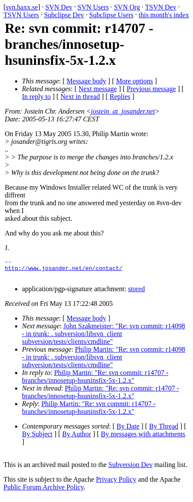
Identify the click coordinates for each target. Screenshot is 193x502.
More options (134, 81)
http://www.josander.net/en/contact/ (63, 270)
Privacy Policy (116, 483)
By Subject (37, 438)
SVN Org (127, 7)
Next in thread (80, 96)
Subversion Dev (131, 468)
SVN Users (93, 7)
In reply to (36, 96)
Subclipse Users (111, 15)
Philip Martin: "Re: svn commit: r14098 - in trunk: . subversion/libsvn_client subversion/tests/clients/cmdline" (103, 360)
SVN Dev (58, 7)
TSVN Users (21, 15)
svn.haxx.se (22, 7)
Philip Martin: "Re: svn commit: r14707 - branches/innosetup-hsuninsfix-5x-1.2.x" (95, 380)
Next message (97, 88)
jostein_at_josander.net (123, 111)
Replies (120, 96)
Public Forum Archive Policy (43, 491)
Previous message (151, 88)
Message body (86, 81)
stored (136, 292)
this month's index (164, 15)
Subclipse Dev (64, 15)
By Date (128, 430)
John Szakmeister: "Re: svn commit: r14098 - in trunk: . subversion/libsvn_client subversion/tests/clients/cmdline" (103, 337)
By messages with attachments (143, 438)
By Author (76, 438)
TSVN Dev (160, 7)
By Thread (163, 430)
